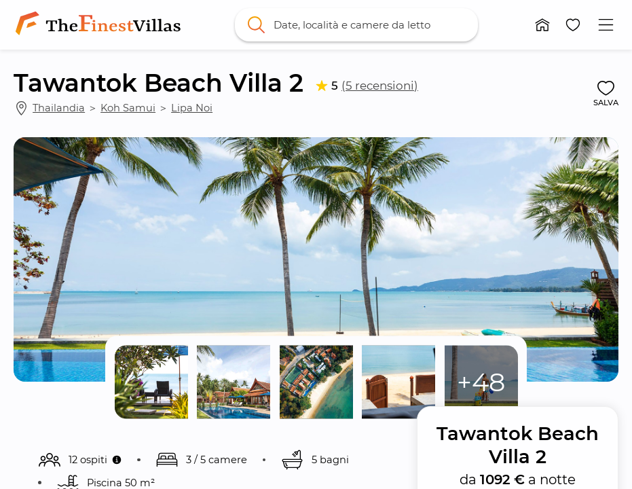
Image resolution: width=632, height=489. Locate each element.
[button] (542, 25)
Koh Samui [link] (127, 108)
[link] (100, 24)
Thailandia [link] (59, 108)
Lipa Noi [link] (191, 108)
